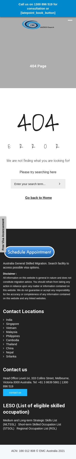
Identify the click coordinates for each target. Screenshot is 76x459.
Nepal (10, 352)
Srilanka (11, 356)
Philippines (13, 336)
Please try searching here (38, 172)
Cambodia (12, 340)
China (10, 348)
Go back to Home (38, 197)
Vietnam (11, 328)
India (9, 319)
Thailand (11, 344)
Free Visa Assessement (3, 235)
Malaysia (11, 332)
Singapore (12, 323)
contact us (15, 392)
